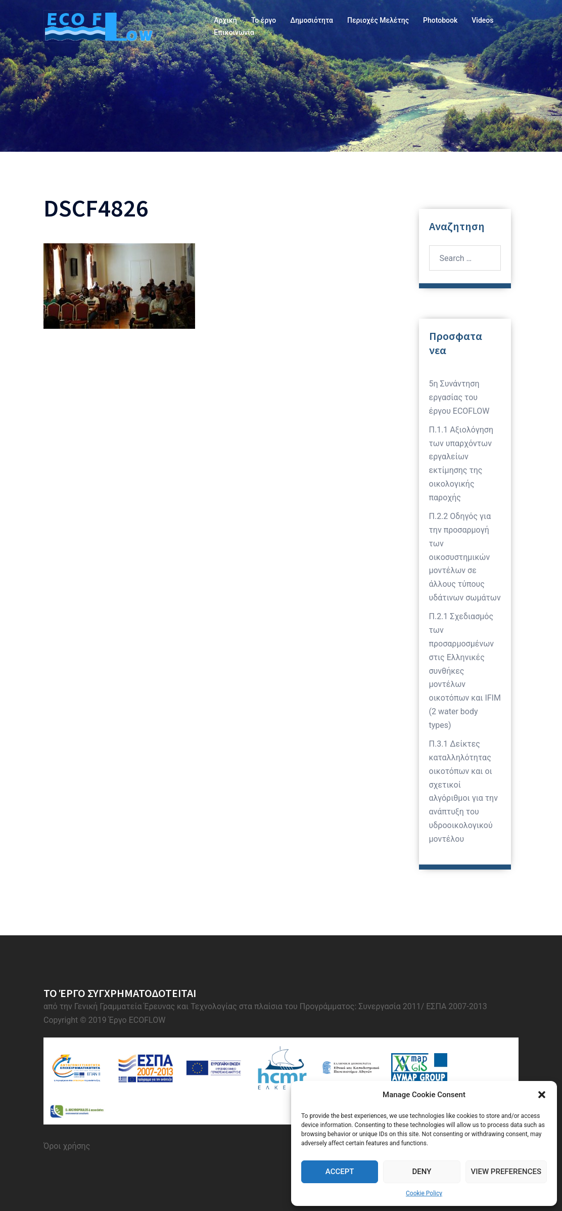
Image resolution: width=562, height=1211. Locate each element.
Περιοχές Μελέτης (378, 20)
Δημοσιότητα (311, 20)
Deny (421, 1171)
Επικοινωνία (234, 32)
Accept (339, 1171)
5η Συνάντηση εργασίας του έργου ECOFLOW (459, 397)
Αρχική (225, 20)
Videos (482, 20)
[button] (542, 1095)
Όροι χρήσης (66, 1146)
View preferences (506, 1171)
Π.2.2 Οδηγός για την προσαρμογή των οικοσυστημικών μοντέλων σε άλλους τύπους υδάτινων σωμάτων (465, 556)
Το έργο (263, 20)
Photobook (440, 20)
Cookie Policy (424, 1193)
